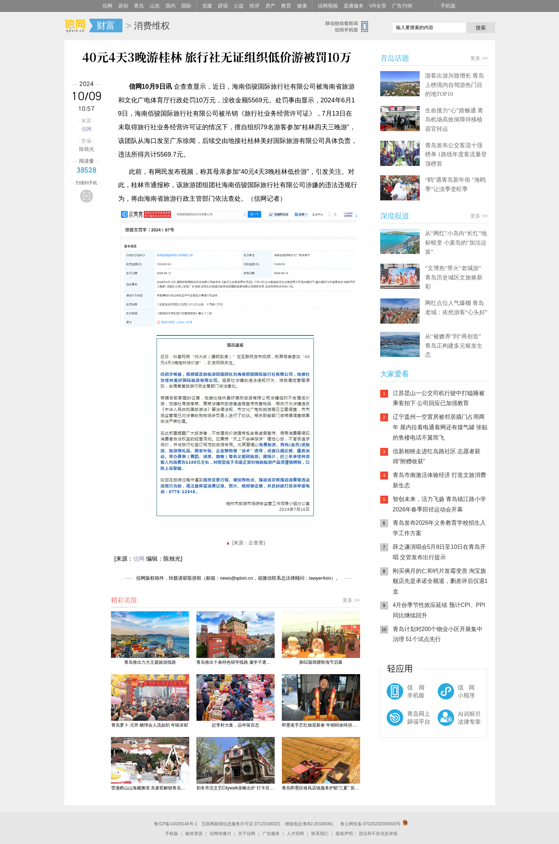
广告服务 (271, 833)
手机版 (448, 6)
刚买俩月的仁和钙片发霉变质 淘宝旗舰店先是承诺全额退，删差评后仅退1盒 (440, 581)
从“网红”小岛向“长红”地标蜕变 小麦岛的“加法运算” (456, 242)
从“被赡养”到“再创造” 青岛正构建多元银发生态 (454, 345)
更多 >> (351, 600)
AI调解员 (444, 723)
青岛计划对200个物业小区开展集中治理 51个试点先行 (438, 634)
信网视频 (328, 6)
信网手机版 (401, 695)
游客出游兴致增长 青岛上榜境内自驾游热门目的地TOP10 (454, 85)
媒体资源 (193, 833)
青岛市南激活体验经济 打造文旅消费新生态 (439, 480)
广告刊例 (402, 6)
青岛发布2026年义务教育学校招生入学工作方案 (439, 528)
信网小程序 (444, 695)
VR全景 (377, 6)
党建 (207, 6)
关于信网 (246, 833)
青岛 (139, 6)
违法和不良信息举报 (378, 833)
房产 (270, 6)
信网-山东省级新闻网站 (76, 26)
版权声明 (344, 833)
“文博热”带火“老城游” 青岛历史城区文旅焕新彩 (454, 277)
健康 (302, 6)
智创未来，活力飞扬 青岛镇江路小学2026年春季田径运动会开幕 (439, 504)
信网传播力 (220, 833)
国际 (186, 6)
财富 (106, 25)
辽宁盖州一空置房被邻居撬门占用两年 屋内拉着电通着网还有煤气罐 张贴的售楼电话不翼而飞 (440, 427)
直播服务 (354, 6)
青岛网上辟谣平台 (401, 723)
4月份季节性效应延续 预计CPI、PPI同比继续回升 (439, 610)
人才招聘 (295, 833)
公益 (239, 6)
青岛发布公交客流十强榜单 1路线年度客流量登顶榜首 (456, 154)
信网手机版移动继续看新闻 (349, 26)
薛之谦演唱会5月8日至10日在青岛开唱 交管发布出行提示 (439, 552)
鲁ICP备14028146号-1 (175, 823)
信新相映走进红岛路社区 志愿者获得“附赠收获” (436, 456)
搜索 (481, 28)
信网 (107, 6)
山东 (155, 6)
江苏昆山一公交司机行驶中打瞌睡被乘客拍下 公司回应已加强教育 (439, 398)
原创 (123, 6)
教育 (286, 6)
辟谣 (223, 6)
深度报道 (394, 215)
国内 (171, 6)
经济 (255, 6)
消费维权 (152, 25)
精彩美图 (124, 599)
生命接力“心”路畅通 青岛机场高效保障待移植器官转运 (454, 119)
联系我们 (320, 833)
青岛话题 (394, 58)
